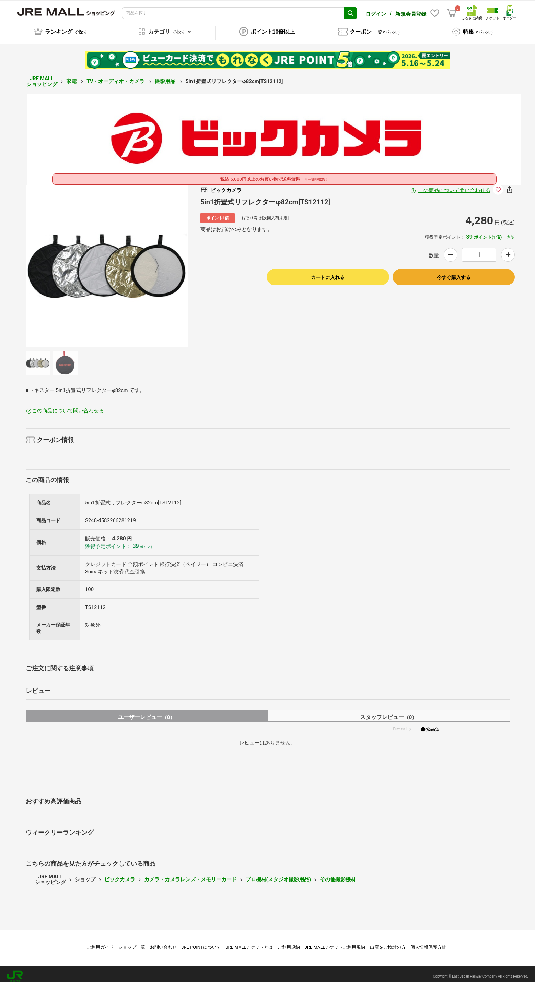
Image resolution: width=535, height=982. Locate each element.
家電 (72, 76)
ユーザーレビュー (146, 712)
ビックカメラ (119, 875)
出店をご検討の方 (388, 942)
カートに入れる (328, 272)
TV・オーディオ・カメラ (116, 76)
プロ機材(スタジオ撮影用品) (278, 875)
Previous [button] (60, 261)
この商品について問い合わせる (454, 185)
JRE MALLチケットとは (249, 942)
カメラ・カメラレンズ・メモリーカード (190, 875)
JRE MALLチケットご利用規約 (335, 942)
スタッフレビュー (388, 712)
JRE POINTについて (201, 942)
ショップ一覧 (131, 942)
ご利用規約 (289, 942)
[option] (107, 261)
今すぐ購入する (453, 272)
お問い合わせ (163, 942)
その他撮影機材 (338, 875)
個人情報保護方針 (428, 942)
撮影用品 (166, 76)
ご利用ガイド (100, 942)
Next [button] (152, 261)
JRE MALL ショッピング (41, 77)
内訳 (511, 232)
